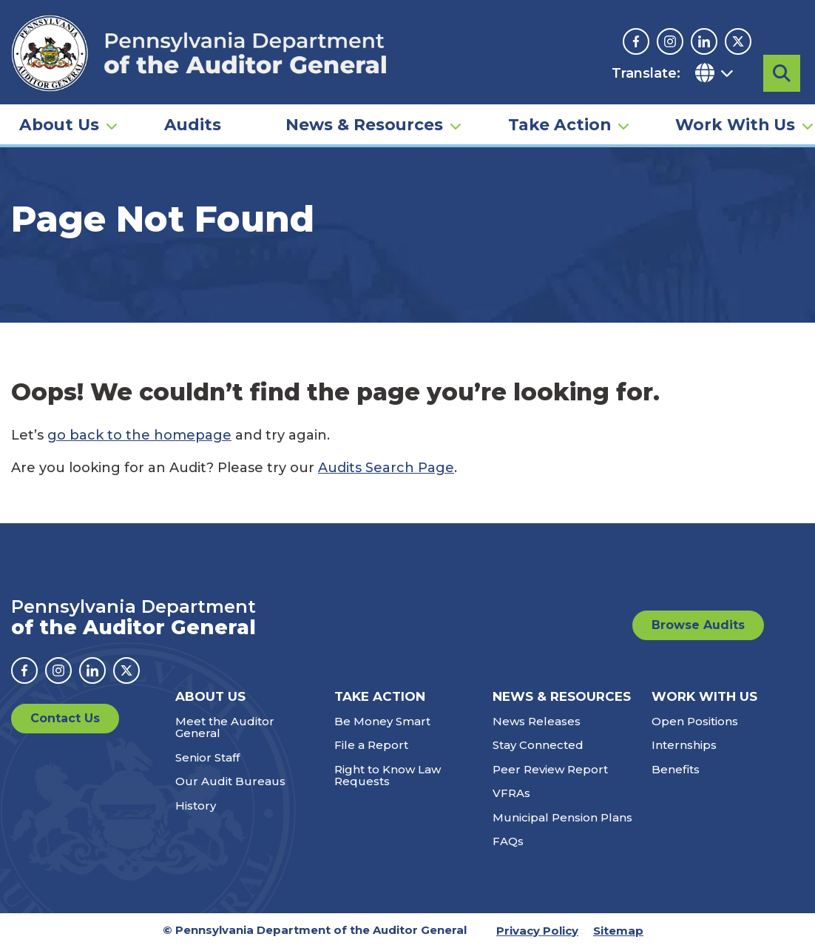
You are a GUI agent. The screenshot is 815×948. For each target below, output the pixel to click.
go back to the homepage (139, 435)
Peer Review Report (550, 769)
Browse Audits (698, 625)
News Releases (537, 721)
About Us (59, 122)
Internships (684, 745)
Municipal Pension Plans (562, 817)
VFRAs (511, 793)
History (195, 806)
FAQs (508, 841)
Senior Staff (207, 757)
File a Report (371, 745)
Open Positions (695, 721)
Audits (192, 122)
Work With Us (735, 122)
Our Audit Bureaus (230, 781)
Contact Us (65, 718)
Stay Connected (538, 745)
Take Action (559, 122)
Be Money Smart (382, 721)
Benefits (676, 769)
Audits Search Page (386, 468)
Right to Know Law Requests (387, 775)
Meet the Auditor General (224, 727)
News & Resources (364, 122)
